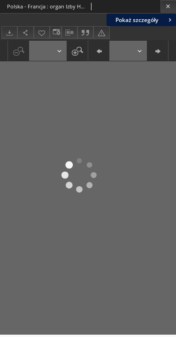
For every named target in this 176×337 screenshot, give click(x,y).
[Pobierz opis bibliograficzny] (69, 32)
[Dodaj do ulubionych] (42, 32)
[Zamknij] (168, 6)
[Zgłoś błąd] (101, 32)
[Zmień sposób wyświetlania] (55, 32)
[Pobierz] (9, 32)
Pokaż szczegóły (144, 20)
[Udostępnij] (25, 32)
